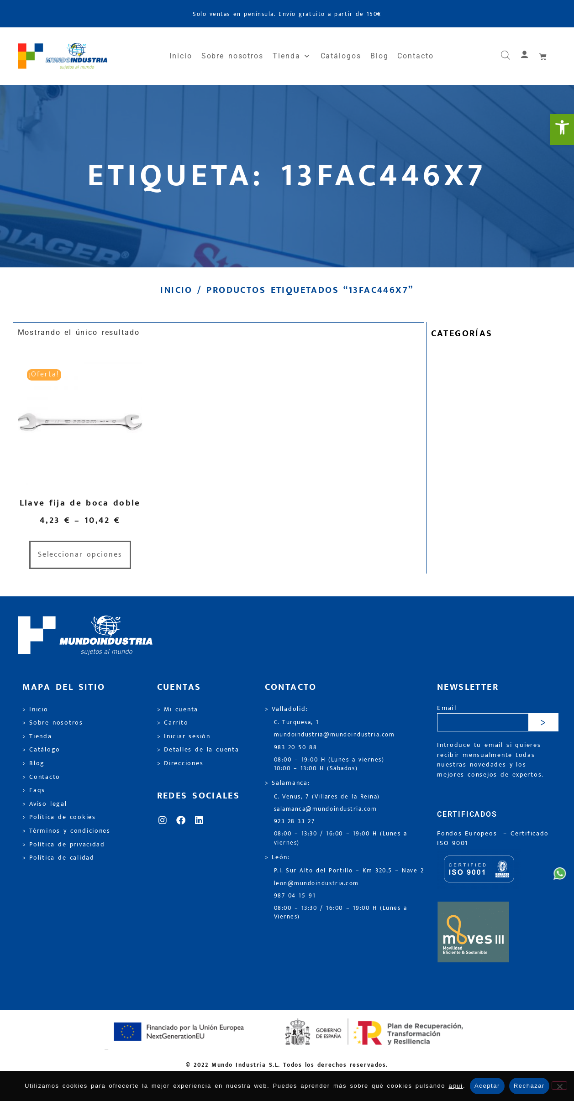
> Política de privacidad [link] (63, 844)
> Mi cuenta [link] (178, 709)
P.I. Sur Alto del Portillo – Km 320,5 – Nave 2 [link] (349, 871)
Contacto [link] (415, 56)
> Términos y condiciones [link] (66, 830)
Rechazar (529, 1085)
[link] (562, 129)
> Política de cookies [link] (59, 817)
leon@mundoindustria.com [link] (316, 883)
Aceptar (487, 1085)
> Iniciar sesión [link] (184, 736)
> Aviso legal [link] (44, 803)
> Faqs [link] (34, 790)
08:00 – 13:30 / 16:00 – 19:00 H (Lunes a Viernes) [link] (340, 912)
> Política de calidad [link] (58, 857)
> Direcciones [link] (180, 763)
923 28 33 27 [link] (294, 821)
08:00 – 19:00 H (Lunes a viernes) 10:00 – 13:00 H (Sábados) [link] (329, 764)
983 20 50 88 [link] (295, 747)
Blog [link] (379, 56)
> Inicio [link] (35, 709)
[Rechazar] (559, 1085)
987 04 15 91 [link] (295, 896)
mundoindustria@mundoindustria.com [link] (334, 735)
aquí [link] (455, 1085)
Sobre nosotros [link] (232, 56)
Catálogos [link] (341, 56)
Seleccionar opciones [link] (80, 554)
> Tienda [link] (37, 736)
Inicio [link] (180, 56)
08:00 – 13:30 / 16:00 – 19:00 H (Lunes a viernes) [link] (340, 838)
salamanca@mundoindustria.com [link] (325, 809)
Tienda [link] (292, 56)
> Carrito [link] (173, 722)
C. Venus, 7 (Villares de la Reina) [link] (327, 797)
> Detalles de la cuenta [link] (198, 749)
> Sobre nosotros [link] (52, 722)
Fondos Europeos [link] (468, 833)
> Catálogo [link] (41, 749)
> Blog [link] (33, 763)
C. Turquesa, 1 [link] (296, 722)
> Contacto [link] (41, 777)
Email (447, 708)
